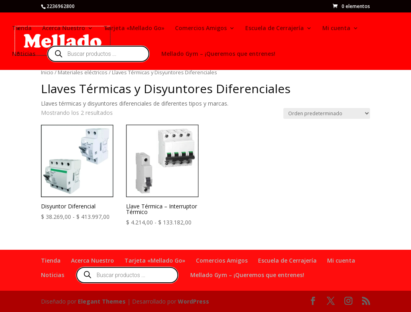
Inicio (47, 72)
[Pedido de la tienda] (326, 113)
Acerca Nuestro (63, 28)
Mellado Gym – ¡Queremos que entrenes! (218, 54)
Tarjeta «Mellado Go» (134, 28)
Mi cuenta (336, 28)
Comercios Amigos (201, 28)
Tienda (22, 28)
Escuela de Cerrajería (274, 28)
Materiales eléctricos (83, 72)
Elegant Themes (102, 301)
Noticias (23, 54)
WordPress (193, 301)
